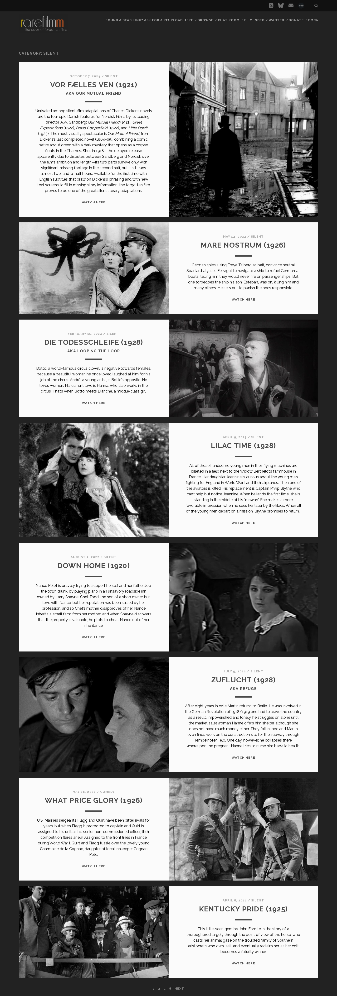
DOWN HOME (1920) (94, 565)
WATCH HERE (93, 202)
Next (179, 988)
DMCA (313, 20)
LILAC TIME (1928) (243, 445)
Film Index (254, 20)
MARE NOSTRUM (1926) (243, 245)
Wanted (276, 20)
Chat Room (228, 20)
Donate (296, 20)
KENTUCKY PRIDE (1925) (243, 909)
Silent (111, 76)
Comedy (107, 792)
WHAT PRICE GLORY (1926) (94, 800)
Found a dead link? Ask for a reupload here (149, 20)
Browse (205, 20)
